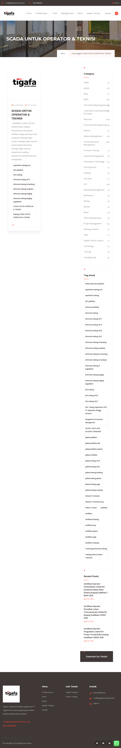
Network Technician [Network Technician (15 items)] (92, 496)
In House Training (91, 150)
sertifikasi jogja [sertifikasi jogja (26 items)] (90, 537)
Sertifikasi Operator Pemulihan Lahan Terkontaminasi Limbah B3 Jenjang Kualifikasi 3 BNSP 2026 (95, 612)
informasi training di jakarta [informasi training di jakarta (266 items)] (95, 348)
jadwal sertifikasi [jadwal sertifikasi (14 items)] (91, 455)
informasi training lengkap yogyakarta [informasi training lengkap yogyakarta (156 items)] (94, 382)
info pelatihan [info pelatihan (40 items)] (90, 301)
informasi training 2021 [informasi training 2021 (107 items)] (93, 336)
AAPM (86, 82)
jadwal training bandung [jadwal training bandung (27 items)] (94, 472)
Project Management (93, 223)
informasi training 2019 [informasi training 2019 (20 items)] (93, 325)
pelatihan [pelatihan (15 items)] (104, 508)
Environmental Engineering (95, 125)
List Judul (87, 178)
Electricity (88, 119)
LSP (85, 184)
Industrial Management (94, 156)
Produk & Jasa (42, 15)
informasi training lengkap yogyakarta (22, 200)
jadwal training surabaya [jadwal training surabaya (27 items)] (94, 490)
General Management (93, 136)
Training (87, 252)
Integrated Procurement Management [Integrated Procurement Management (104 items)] (94, 421)
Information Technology (94, 161)
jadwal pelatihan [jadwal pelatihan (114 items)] (91, 437)
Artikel (86, 88)
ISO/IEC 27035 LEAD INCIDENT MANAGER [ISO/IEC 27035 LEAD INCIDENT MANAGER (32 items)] (93, 430)
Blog (86, 94)
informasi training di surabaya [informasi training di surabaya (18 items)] (96, 360)
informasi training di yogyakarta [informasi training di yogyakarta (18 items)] (92, 367)
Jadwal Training (94, 15)
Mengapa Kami (67, 15)
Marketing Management (94, 190)
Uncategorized (90, 257)
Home (28, 15)
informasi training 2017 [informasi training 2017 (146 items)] (93, 319)
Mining (87, 201)
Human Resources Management (91, 143)
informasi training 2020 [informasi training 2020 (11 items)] (93, 331)
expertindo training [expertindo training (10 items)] (92, 295)
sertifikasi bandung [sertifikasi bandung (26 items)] (92, 519)
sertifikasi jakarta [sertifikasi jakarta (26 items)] (91, 531)
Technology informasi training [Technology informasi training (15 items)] (96, 549)
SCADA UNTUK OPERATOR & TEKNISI (21, 114)
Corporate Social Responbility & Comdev (96, 112)
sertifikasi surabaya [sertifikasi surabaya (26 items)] (92, 543)
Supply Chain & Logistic (93, 240)
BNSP (86, 99)
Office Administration (93, 218)
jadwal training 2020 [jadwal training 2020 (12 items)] (92, 467)
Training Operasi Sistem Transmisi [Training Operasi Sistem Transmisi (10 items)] (94, 556)
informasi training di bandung (23, 184)
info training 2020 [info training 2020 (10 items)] (91, 395)
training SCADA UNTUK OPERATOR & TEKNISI (21, 215)
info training (17, 175)
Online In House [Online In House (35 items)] (91, 508)
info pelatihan (18, 170)
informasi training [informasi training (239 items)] (91, 313)
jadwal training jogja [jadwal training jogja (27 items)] (92, 484)
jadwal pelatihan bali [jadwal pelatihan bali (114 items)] (92, 443)
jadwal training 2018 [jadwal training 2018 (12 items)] (92, 461)
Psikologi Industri (91, 229)
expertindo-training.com (22, 165)
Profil (55, 15)
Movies (87, 206)
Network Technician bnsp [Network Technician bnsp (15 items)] (94, 502)
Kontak (108, 15)
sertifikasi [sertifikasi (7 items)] (88, 513)
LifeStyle (87, 173)
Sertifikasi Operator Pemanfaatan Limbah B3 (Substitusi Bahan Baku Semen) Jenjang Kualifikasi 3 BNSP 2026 (95, 590)
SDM (86, 235)
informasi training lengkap (22, 194)
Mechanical (88, 195)
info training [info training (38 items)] (89, 390)
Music (86, 212)
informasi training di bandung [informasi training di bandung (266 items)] (95, 342)
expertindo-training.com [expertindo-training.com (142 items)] (94, 289)
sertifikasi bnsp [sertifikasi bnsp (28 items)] (90, 525)
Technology (89, 246)
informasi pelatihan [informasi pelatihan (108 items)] (92, 307)
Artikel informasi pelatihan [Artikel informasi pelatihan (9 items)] (94, 284)
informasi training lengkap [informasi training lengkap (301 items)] (94, 375)
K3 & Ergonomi (90, 167)
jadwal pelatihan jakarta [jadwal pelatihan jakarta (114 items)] (94, 449)
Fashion (87, 130)
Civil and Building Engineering (96, 105)
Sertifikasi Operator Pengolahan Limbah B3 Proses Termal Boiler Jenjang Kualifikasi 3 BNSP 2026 (96, 633)
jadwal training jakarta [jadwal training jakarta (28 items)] (93, 478)
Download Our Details (96, 656)
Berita (80, 15)
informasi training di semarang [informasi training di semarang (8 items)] (96, 354)
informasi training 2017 (21, 179)
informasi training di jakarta (23, 189)
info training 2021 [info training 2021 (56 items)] (91, 401)
